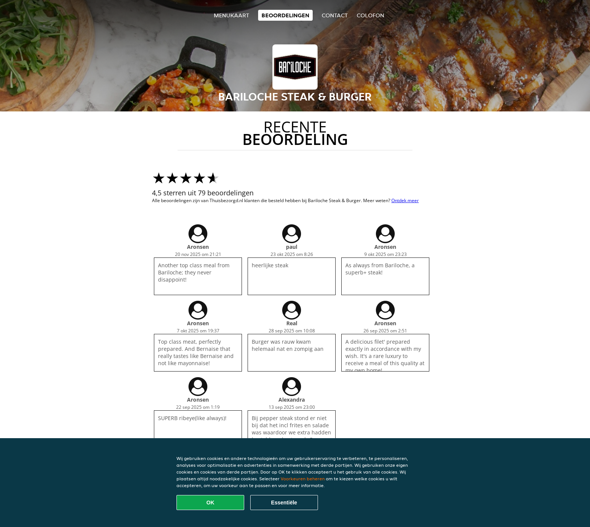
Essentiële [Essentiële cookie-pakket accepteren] (284, 503)
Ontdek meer (405, 200)
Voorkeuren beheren (303, 478)
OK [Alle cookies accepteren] (210, 503)
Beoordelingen (285, 15)
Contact (335, 15)
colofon (370, 15)
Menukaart (231, 15)
